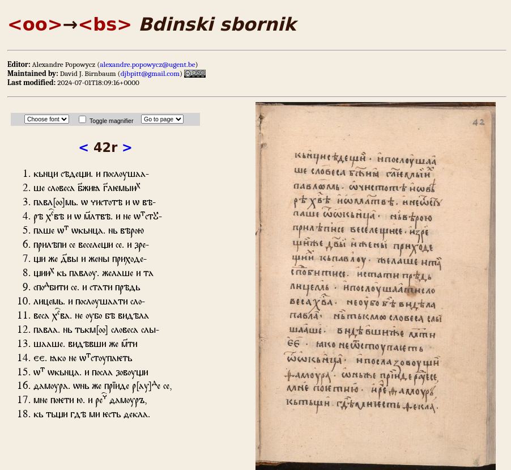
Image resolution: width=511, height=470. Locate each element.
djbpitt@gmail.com (150, 73)
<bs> (105, 24)
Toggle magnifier (111, 120)
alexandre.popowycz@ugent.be (147, 64)
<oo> (35, 24)
